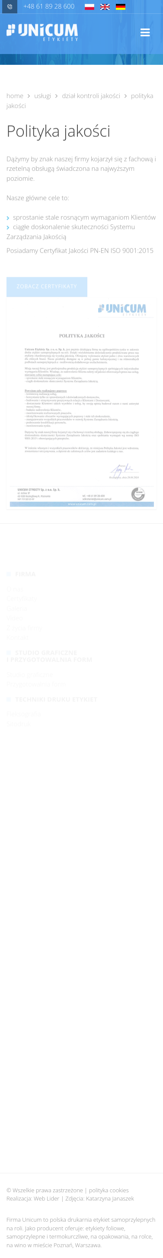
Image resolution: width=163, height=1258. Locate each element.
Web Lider (46, 1198)
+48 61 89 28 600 (38, 6)
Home (14, 95)
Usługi (42, 95)
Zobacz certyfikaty (46, 292)
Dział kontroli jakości (91, 95)
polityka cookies (109, 1190)
